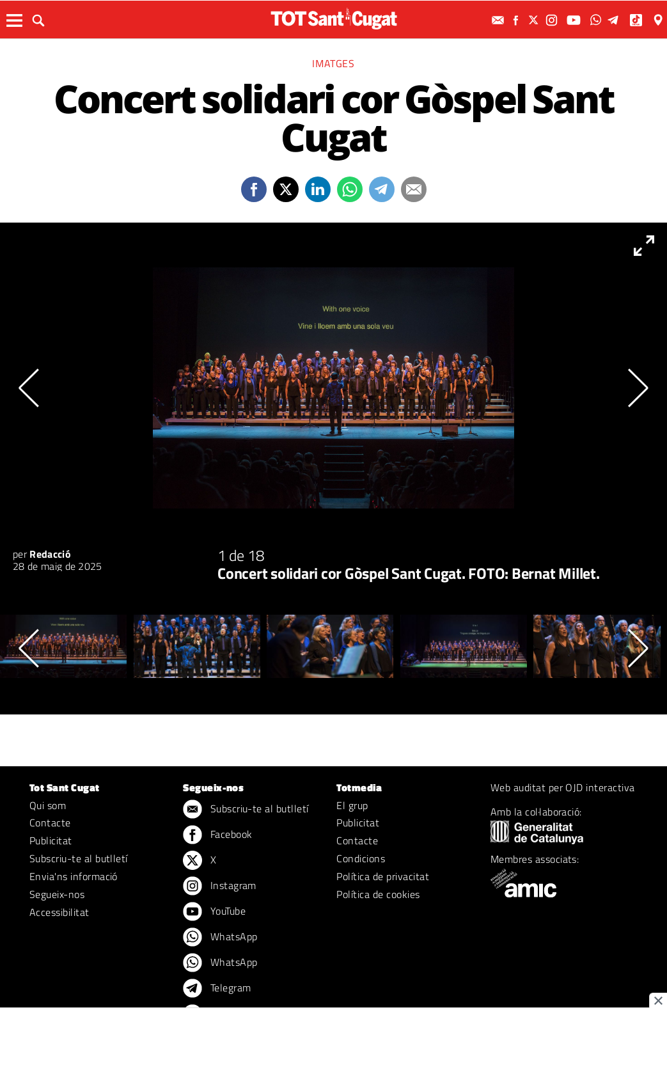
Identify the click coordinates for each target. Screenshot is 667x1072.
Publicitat (50, 840)
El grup (352, 805)
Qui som (47, 805)
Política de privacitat (382, 876)
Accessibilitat (59, 912)
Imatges (333, 63)
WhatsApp (220, 937)
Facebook (217, 835)
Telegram (217, 989)
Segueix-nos (56, 894)
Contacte (50, 822)
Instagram (219, 886)
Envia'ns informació (73, 876)
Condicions (360, 858)
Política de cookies (378, 894)
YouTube (214, 912)
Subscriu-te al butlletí (78, 858)
